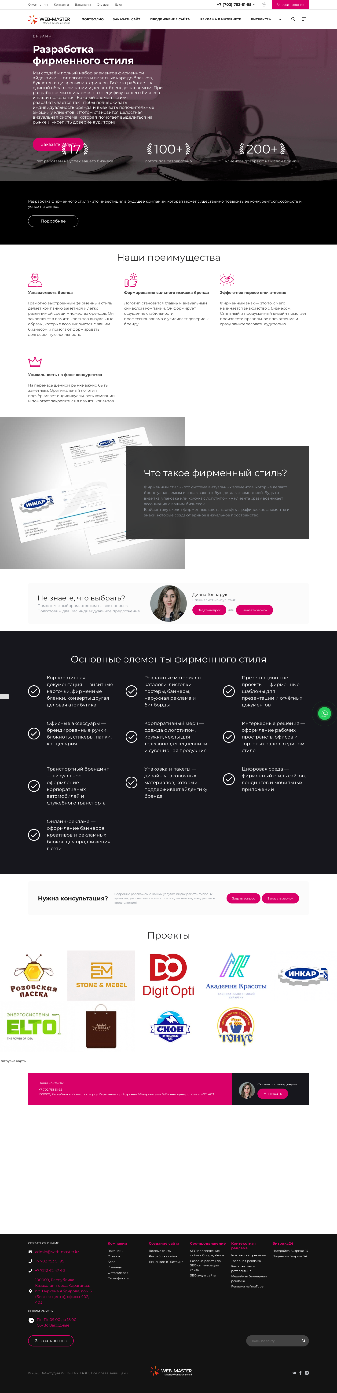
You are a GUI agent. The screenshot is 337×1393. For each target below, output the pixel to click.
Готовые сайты (160, 1251)
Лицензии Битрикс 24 (289, 1256)
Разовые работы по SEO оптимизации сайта (205, 1265)
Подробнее (53, 221)
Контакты (61, 4)
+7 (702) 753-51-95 (234, 4)
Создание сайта (164, 1243)
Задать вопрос (209, 610)
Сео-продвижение (208, 1243)
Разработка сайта (163, 1256)
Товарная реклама (246, 1261)
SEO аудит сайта (203, 1275)
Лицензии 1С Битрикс (166, 1262)
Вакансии (83, 4)
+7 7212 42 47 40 (50, 1270)
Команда (115, 1267)
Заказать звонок (254, 610)
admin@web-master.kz (57, 1252)
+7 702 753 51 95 (49, 1261)
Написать (273, 1093)
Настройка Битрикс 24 (290, 1251)
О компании (38, 4)
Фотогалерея (118, 1273)
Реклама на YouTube (247, 1286)
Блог (118, 4)
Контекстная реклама (243, 1245)
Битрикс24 (282, 1243)
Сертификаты (118, 1278)
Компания (117, 1243)
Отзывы (103, 4)
